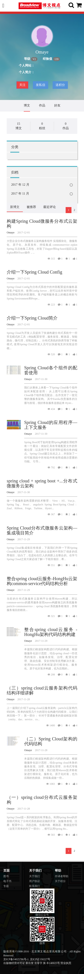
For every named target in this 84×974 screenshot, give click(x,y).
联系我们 (34, 886)
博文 (27, 105)
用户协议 (34, 881)
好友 (57, 105)
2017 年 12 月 (20, 184)
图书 (6, 876)
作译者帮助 (61, 876)
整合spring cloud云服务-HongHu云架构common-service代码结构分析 (42, 581)
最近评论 (49, 207)
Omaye (11, 232)
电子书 (7, 881)
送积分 (60, 85)
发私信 (40, 85)
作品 (42, 105)
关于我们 (34, 876)
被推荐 (31, 207)
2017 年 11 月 (20, 193)
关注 (22, 85)
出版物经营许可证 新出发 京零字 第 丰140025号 (31, 963)
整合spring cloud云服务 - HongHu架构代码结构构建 (50, 632)
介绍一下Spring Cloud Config (34, 272)
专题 (6, 886)
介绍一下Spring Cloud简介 (32, 318)
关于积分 (60, 881)
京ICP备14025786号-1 (16, 959)
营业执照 (65, 963)
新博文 (14, 207)
